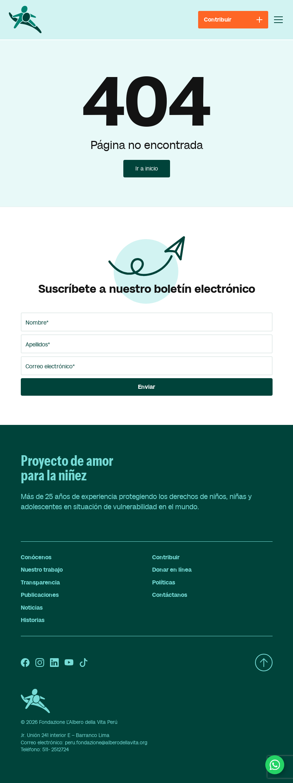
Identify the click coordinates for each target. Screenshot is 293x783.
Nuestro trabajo (42, 570)
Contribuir (166, 557)
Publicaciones (40, 595)
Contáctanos (169, 595)
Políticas (163, 583)
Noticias (32, 608)
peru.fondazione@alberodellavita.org (106, 742)
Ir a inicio (146, 169)
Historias (33, 620)
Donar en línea (172, 570)
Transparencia (40, 583)
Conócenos (36, 557)
